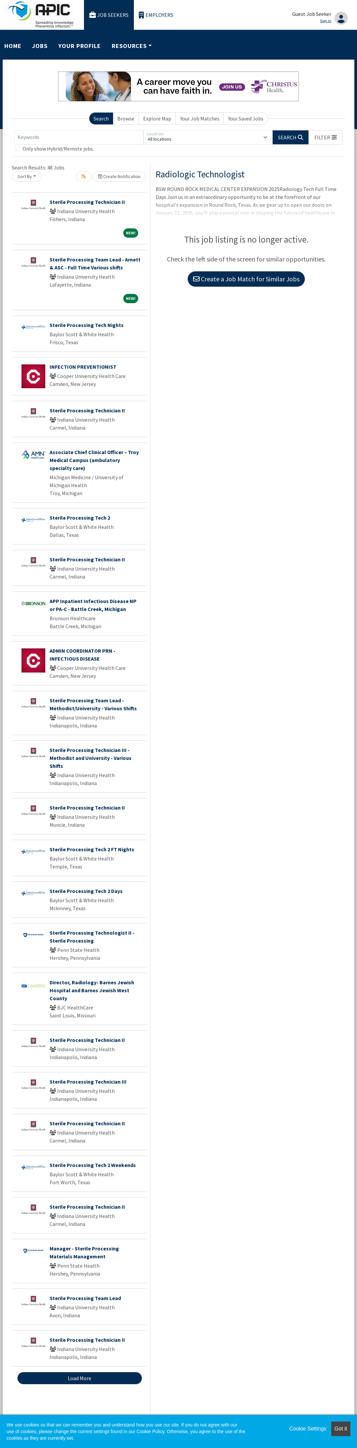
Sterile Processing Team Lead (85, 1298)
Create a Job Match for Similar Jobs (246, 279)
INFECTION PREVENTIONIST (83, 366)
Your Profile (80, 46)
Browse (125, 118)
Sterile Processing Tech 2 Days (86, 891)
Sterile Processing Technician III (88, 1081)
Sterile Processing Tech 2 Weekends (93, 1165)
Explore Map (157, 118)
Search (101, 118)
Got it (341, 1428)
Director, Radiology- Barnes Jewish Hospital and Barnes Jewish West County (92, 990)
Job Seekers (109, 15)
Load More (79, 1378)
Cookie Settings (307, 1428)
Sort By (25, 176)
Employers (156, 15)
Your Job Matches (199, 118)
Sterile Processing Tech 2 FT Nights (92, 849)
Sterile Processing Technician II (87, 202)
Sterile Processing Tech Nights (87, 325)
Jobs (40, 46)
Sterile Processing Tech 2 (80, 517)
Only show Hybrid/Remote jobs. (58, 148)
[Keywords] (79, 137)
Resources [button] (129, 46)
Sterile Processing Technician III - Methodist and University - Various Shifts (91, 758)
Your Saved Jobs (245, 118)
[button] (325, 137)
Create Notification (119, 176)
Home (12, 46)
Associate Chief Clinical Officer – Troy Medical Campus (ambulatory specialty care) (94, 460)
